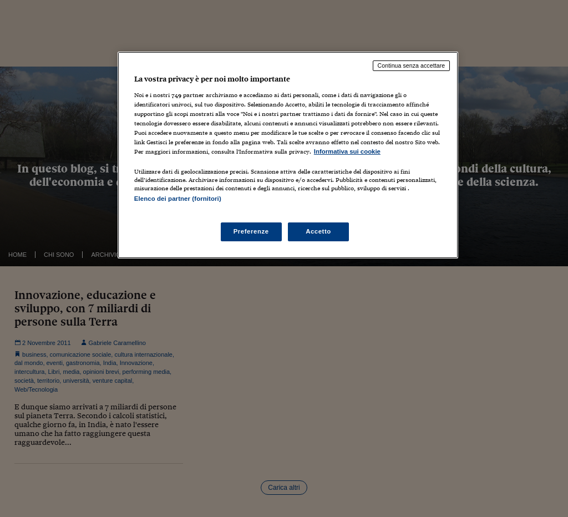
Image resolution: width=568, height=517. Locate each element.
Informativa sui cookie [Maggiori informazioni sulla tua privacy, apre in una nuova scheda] (347, 151)
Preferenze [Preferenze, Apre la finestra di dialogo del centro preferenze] (251, 231)
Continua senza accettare (411, 65)
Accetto (318, 231)
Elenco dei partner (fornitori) (177, 198)
